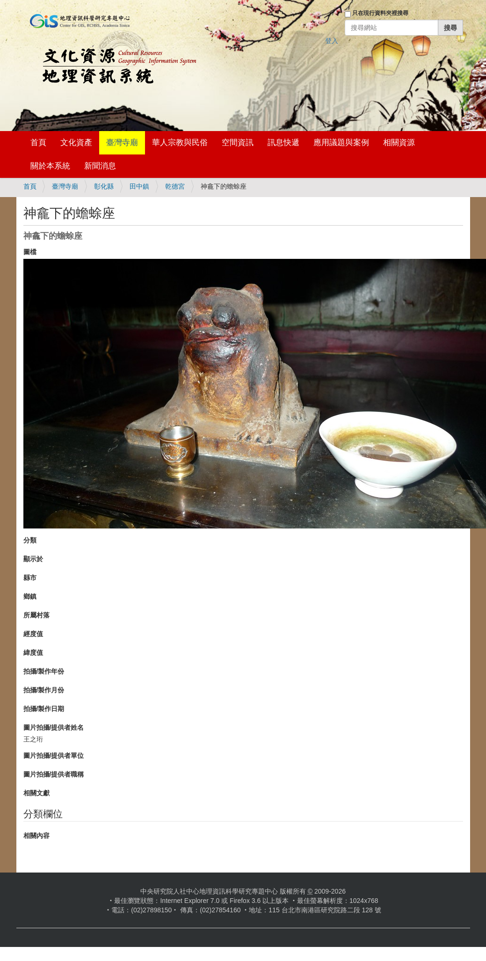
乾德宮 (175, 186)
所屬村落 (36, 615)
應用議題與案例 (341, 142)
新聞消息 (100, 165)
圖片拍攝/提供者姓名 (53, 727)
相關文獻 (36, 793)
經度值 (33, 634)
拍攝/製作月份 (44, 690)
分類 (29, 540)
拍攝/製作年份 (44, 671)
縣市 (29, 577)
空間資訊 (238, 142)
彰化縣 (104, 186)
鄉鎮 (29, 596)
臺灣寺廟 (122, 142)
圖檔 (29, 252)
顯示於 (33, 559)
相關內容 (36, 835)
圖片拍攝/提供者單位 (53, 755)
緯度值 (33, 652)
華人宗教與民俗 (180, 142)
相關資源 (399, 142)
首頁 (38, 142)
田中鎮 (139, 186)
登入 (331, 40)
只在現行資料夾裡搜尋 (380, 13)
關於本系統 (50, 165)
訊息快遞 (283, 142)
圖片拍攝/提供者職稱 (53, 774)
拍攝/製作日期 (44, 708)
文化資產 (76, 142)
